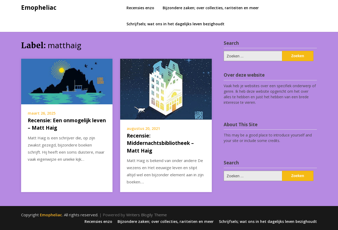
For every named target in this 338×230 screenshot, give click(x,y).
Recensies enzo (140, 7)
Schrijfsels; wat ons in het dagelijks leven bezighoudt (175, 23)
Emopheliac (39, 7)
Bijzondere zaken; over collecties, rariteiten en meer (211, 7)
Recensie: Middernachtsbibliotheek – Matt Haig (160, 143)
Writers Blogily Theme (146, 214)
